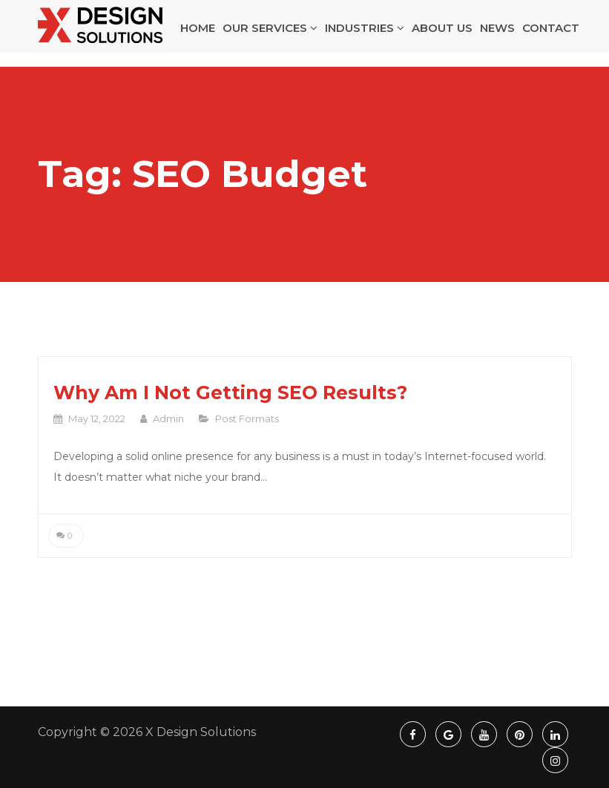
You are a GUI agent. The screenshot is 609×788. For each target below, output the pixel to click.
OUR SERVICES (270, 35)
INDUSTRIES (364, 35)
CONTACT (550, 35)
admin (168, 418)
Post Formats (247, 418)
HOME (197, 35)
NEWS (497, 35)
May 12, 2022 (96, 418)
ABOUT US (442, 35)
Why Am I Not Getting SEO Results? (230, 392)
